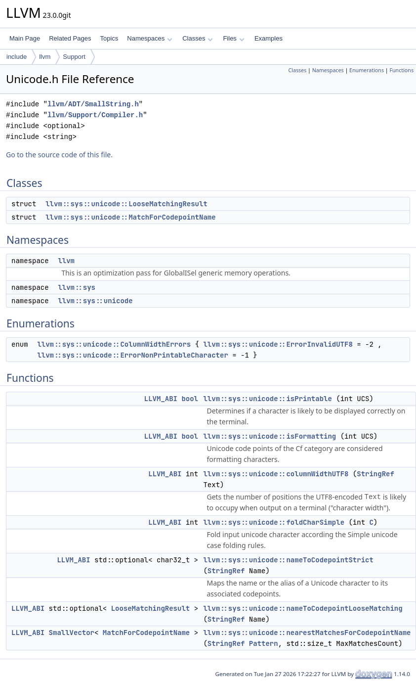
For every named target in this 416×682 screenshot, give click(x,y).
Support (74, 56)
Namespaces (149, 38)
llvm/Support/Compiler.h (95, 115)
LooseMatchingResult (150, 608)
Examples (268, 38)
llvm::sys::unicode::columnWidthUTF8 (275, 473)
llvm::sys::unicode (95, 300)
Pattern (263, 643)
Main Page (24, 38)
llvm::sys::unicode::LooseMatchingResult (126, 203)
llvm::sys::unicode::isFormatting (269, 436)
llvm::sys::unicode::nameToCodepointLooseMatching (302, 608)
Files (233, 38)
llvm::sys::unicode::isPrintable (267, 398)
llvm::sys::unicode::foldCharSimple (273, 522)
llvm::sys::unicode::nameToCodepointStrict (288, 559)
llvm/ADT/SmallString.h (93, 104)
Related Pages (70, 38)
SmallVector (71, 632)
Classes (197, 38)
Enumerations (366, 70)
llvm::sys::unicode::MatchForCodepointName (130, 217)
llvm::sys (76, 287)
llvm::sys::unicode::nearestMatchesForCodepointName (307, 632)
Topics (109, 38)
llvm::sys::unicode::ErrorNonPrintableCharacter (132, 355)
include (16, 56)
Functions (401, 70)
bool (189, 398)
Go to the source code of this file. (59, 154)
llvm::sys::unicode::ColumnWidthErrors (114, 344)
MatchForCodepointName (146, 632)
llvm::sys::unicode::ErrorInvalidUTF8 (277, 344)
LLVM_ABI (160, 398)
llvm (44, 56)
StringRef (375, 473)
